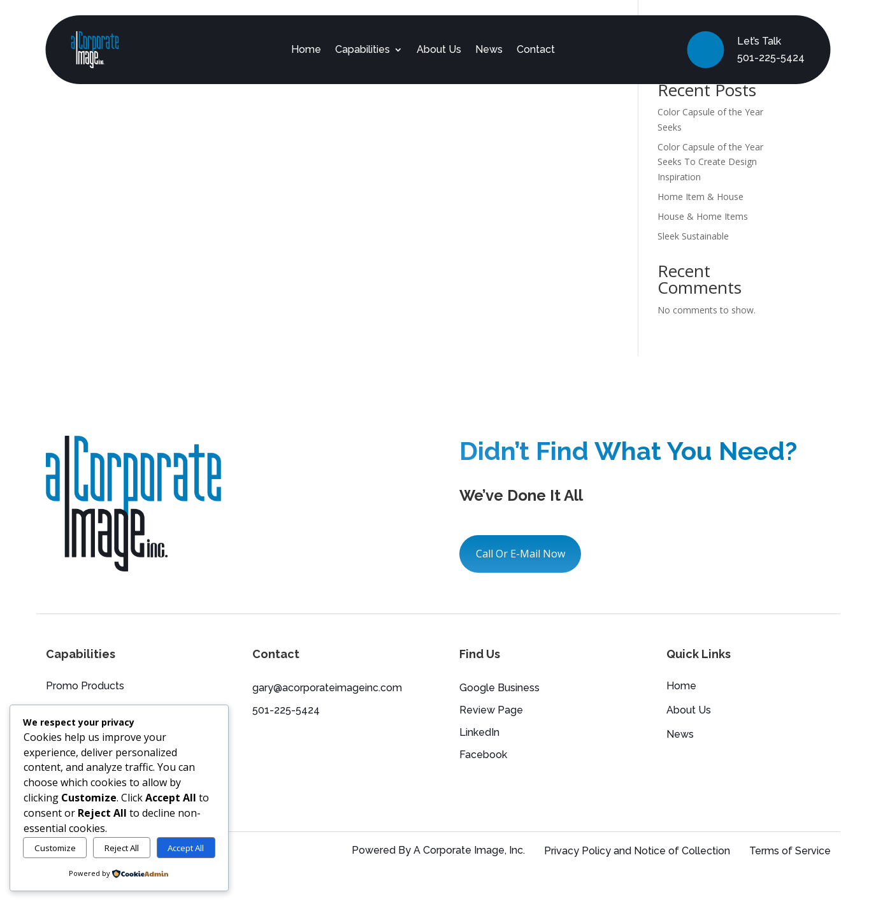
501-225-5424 (771, 58)
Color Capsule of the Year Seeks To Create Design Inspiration (710, 162)
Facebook (483, 755)
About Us (439, 49)
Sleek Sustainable (693, 236)
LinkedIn (479, 732)
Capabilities (362, 49)
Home (306, 49)
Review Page (491, 710)
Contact (536, 49)
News (489, 49)
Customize (55, 848)
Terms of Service (790, 851)
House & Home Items (702, 216)
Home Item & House (700, 196)
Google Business (499, 688)
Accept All (186, 848)
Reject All (121, 848)
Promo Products (85, 687)
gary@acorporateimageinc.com (327, 688)
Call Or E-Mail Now (520, 554)
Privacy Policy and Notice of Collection (637, 851)
